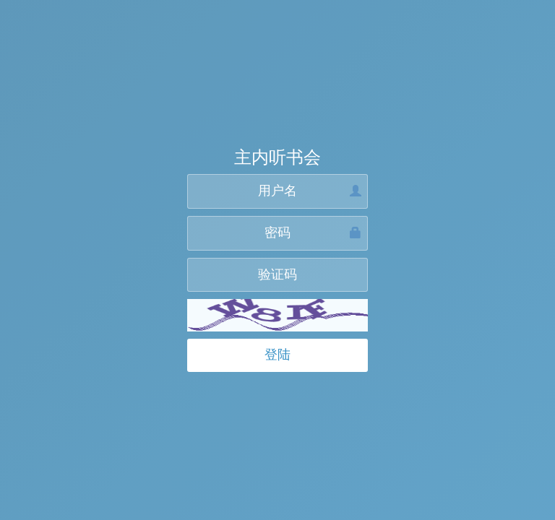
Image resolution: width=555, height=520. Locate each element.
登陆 (277, 354)
